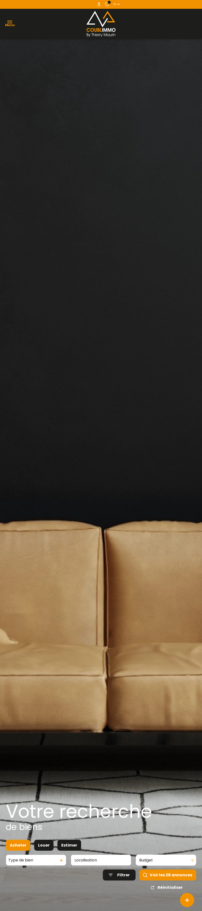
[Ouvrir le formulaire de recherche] (119, 880)
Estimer (69, 850)
